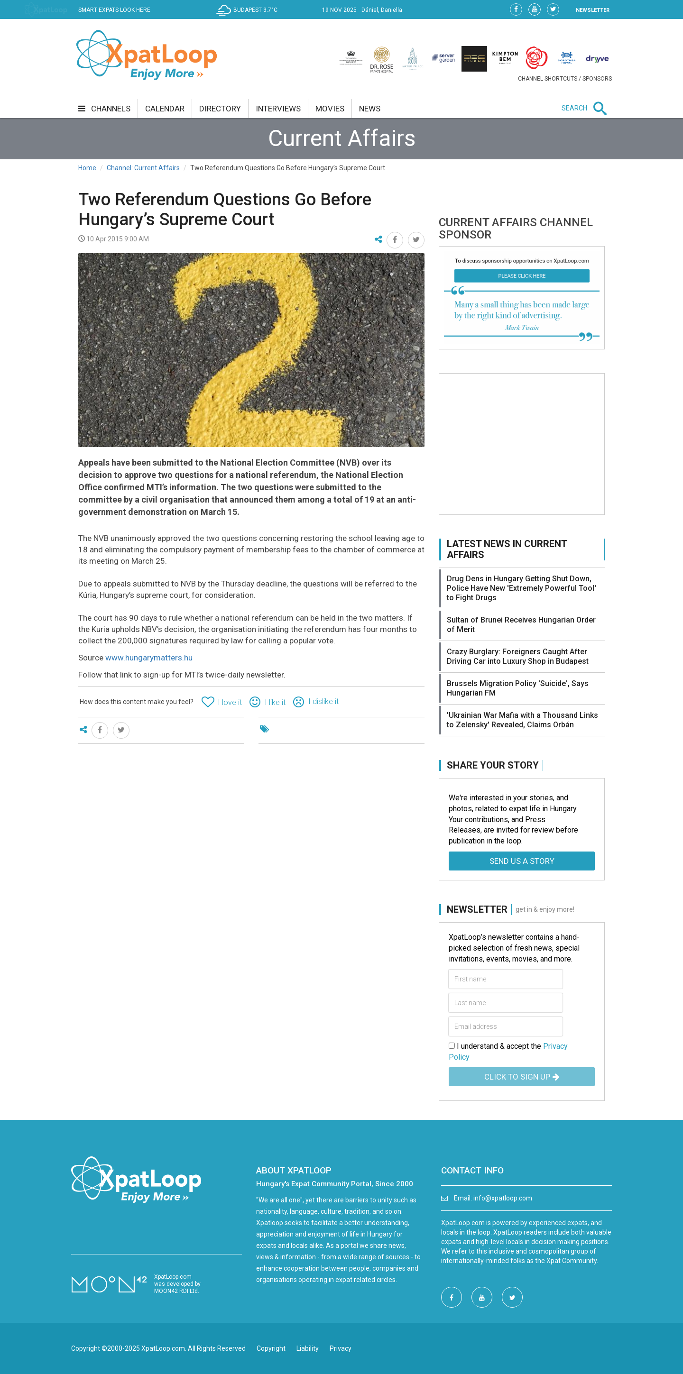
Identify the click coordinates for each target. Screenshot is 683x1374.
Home (87, 168)
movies (329, 108)
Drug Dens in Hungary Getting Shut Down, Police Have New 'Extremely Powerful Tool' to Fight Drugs (521, 588)
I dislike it (323, 701)
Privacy (340, 1348)
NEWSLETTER (592, 10)
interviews (278, 108)
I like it (275, 702)
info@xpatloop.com (502, 1198)
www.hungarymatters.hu (149, 657)
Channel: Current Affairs (143, 168)
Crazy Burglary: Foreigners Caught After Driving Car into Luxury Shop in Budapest (518, 656)
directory (220, 108)
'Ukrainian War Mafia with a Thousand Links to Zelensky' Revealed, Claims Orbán (522, 720)
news (369, 108)
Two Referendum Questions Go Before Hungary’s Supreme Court (224, 209)
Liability (307, 1348)
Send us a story (521, 861)
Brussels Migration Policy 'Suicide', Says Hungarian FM (518, 688)
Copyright (271, 1348)
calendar (165, 108)
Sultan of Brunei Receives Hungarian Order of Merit (521, 624)
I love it (230, 702)
